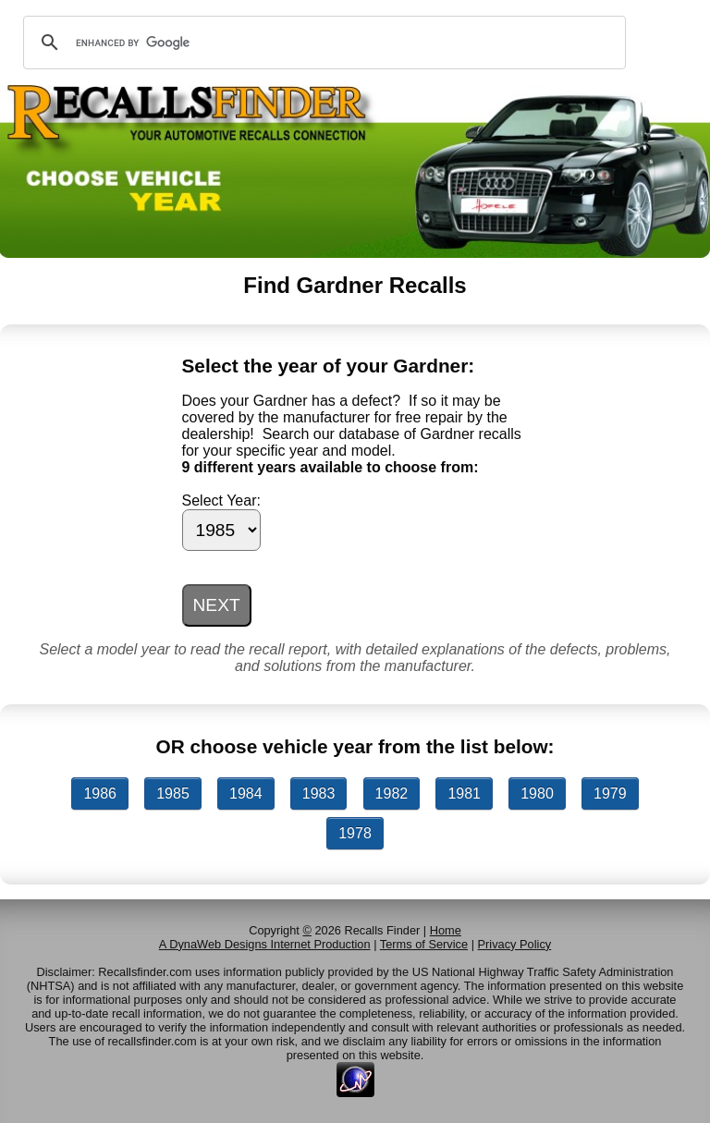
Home (445, 930)
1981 (464, 793)
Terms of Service (424, 944)
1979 (610, 793)
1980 (537, 793)
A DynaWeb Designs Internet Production (265, 944)
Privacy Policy (515, 944)
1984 (246, 793)
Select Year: (221, 500)
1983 (319, 793)
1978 (355, 833)
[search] (322, 42)
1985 (173, 793)
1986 (99, 793)
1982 (392, 793)
